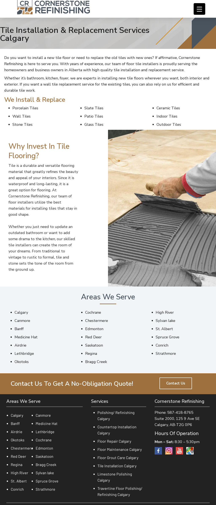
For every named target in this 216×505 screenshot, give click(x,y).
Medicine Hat (47, 423)
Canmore (43, 415)
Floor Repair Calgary (114, 441)
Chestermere (22, 448)
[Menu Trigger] (199, 9)
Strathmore (45, 489)
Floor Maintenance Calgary (119, 449)
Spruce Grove (47, 481)
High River (19, 472)
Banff (15, 423)
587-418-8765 (180, 412)
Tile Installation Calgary (116, 465)
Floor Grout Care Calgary (117, 457)
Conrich (17, 489)
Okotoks (17, 440)
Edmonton (44, 448)
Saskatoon (44, 456)
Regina (16, 464)
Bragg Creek (46, 464)
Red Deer (18, 456)
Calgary (17, 415)
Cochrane (44, 440)
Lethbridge (45, 431)
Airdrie (16, 431)
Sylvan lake (45, 472)
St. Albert (19, 481)
